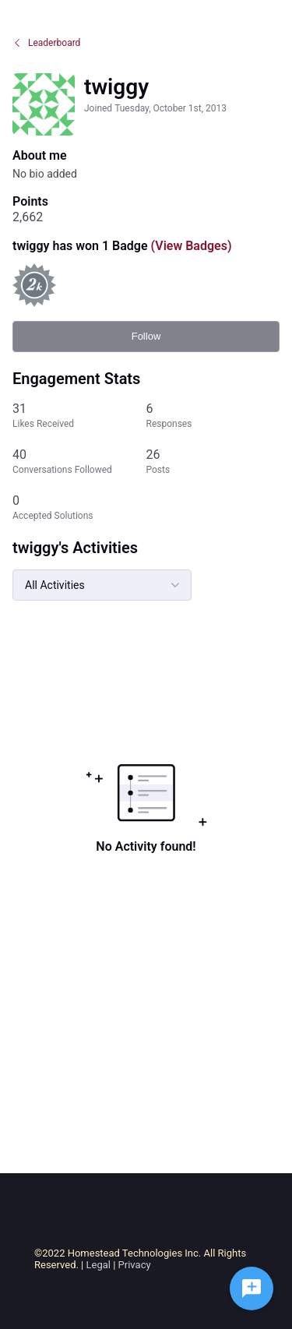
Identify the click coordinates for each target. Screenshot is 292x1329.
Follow (146, 336)
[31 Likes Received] (79, 415)
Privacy (134, 1265)
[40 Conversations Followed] (79, 461)
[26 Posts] (213, 461)
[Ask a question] (251, 1288)
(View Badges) (190, 245)
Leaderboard (46, 42)
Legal (98, 1265)
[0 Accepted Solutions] (79, 507)
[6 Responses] (213, 415)
